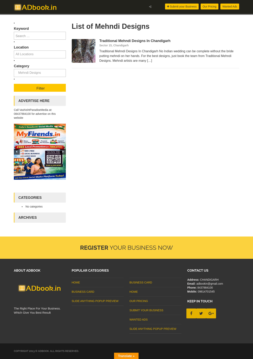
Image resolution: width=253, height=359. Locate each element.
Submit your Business (182, 6)
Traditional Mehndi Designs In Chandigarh (135, 41)
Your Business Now (126, 247)
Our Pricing (209, 6)
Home (76, 282)
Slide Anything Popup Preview (95, 301)
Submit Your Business (146, 310)
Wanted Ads (229, 6)
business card (83, 291)
